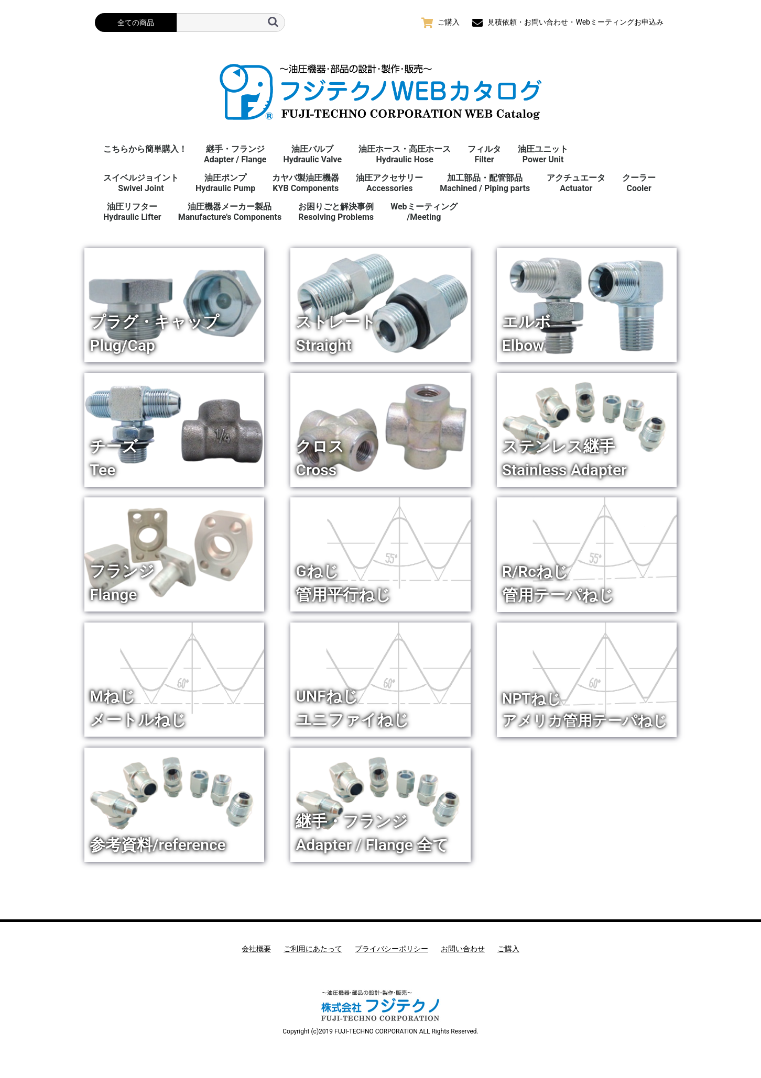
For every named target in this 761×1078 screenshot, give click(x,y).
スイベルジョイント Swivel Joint (141, 183)
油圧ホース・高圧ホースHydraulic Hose (404, 154)
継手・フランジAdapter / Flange (235, 154)
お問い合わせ (463, 948)
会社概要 (256, 948)
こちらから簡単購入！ (145, 149)
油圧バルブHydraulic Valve (312, 154)
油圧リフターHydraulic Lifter (132, 212)
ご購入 (508, 948)
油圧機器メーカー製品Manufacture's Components (229, 212)
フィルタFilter (484, 154)
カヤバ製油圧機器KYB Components (305, 183)
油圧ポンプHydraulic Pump (225, 183)
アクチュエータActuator (576, 183)
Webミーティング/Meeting (423, 212)
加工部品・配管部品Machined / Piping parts (485, 183)
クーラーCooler (639, 183)
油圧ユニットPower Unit (543, 154)
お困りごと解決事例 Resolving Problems (336, 212)
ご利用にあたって (313, 948)
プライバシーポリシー (391, 948)
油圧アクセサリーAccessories (389, 183)
